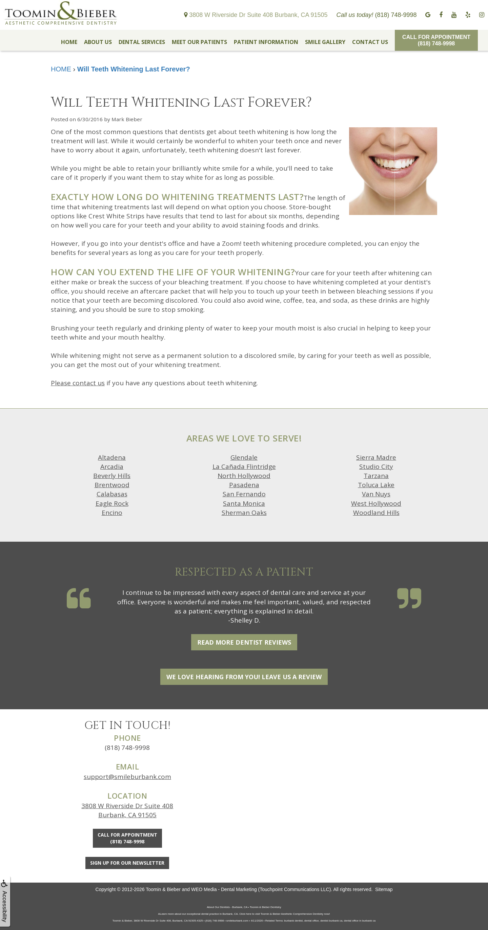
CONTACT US (370, 42)
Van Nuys (376, 494)
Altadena (112, 457)
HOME (69, 42)
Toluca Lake (376, 484)
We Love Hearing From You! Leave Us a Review (244, 677)
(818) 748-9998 (127, 747)
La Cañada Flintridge (244, 466)
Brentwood (112, 484)
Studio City (376, 466)
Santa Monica (244, 503)
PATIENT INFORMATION (266, 42)
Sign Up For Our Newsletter (127, 863)
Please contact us (78, 383)
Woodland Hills (376, 512)
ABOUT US (98, 42)
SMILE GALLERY (325, 42)
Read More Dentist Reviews (244, 642)
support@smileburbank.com (127, 776)
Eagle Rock (112, 503)
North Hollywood (244, 475)
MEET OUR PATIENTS (199, 42)
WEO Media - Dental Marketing (224, 889)
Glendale (244, 457)
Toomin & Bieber (163, 889)
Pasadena (244, 484)
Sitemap (383, 889)
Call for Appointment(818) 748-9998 (436, 40)
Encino (112, 512)
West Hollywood (376, 503)
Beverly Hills (111, 475)
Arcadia (111, 466)
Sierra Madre (376, 457)
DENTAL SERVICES (142, 42)
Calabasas (112, 494)
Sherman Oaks (244, 512)
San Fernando (244, 494)
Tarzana (376, 475)
